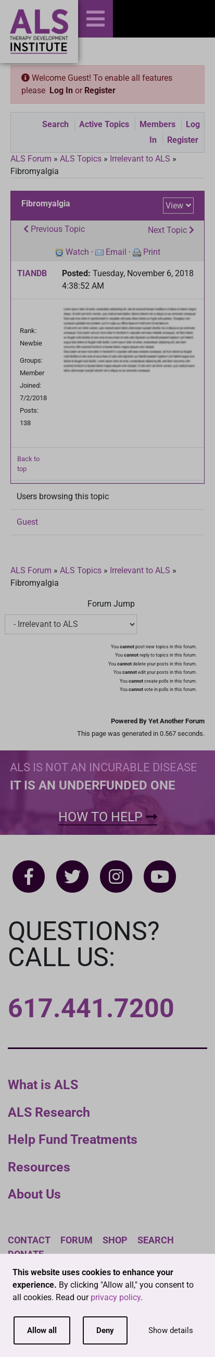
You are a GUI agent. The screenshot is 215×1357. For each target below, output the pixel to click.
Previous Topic (54, 229)
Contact (29, 1240)
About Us (34, 1194)
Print (151, 252)
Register (100, 90)
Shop (115, 1240)
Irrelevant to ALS (140, 159)
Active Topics (104, 124)
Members (157, 124)
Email (116, 252)
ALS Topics (81, 159)
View (174, 206)
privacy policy (116, 1297)
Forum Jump (111, 604)
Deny (105, 1330)
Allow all (42, 1330)
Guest (27, 522)
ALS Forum (32, 159)
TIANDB (32, 273)
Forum (76, 1240)
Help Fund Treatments (72, 1139)
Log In (61, 90)
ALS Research (49, 1112)
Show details (170, 1330)
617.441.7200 (91, 1008)
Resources (39, 1167)
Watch (77, 252)
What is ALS (43, 1084)
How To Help (107, 816)
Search (55, 124)
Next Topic (171, 230)
